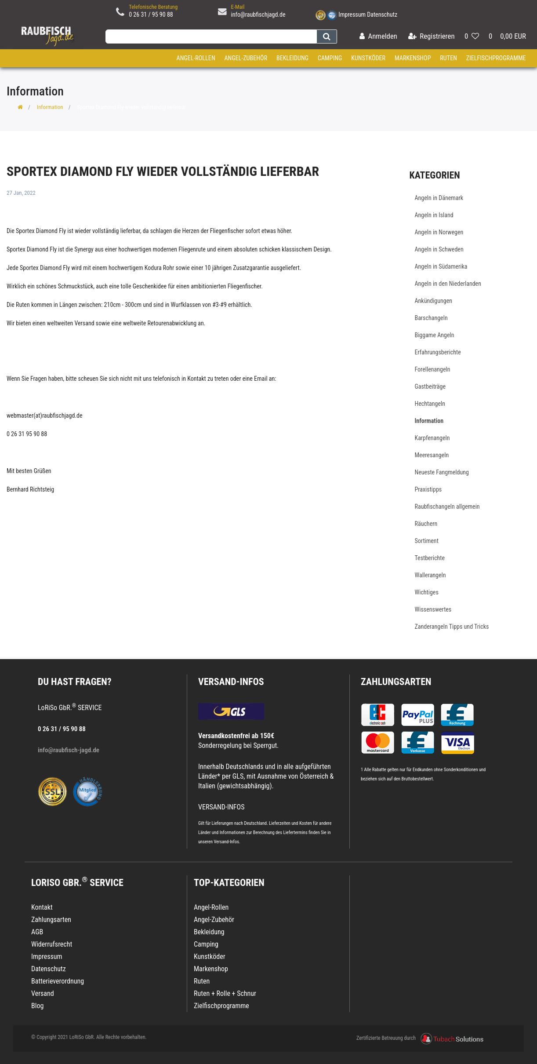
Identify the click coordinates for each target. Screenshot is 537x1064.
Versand (42, 993)
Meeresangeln (432, 455)
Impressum (352, 14)
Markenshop (413, 58)
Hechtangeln (430, 403)
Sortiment (427, 540)
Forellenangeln (432, 369)
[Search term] (210, 36)
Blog (37, 1006)
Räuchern (426, 523)
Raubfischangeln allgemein (447, 506)
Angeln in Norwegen (439, 232)
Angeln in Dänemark (439, 197)
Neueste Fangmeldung (442, 472)
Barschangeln (431, 317)
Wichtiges (427, 592)
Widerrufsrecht (51, 944)
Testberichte (430, 557)
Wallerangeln (430, 575)
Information (50, 107)
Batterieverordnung (57, 981)
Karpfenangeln (432, 437)
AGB (37, 932)
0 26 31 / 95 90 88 (151, 14)
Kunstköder (368, 58)
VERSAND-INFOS (231, 681)
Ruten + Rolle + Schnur (225, 993)
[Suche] (326, 36)
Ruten (448, 58)
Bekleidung (292, 58)
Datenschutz (382, 14)
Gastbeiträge (430, 386)
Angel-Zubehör (245, 58)
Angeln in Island (434, 215)
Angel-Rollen (196, 58)
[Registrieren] (431, 37)
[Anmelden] (378, 37)
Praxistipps (428, 489)
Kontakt (42, 907)
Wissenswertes (433, 609)
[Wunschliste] (472, 37)
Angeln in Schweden (439, 249)
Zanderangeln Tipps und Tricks (452, 626)
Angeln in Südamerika (441, 266)
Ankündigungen (434, 300)
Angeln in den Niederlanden (448, 283)
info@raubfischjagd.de (258, 14)
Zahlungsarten (396, 681)
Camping (330, 58)
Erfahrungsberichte (438, 352)
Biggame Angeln (434, 335)
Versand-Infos (226, 842)
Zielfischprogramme (496, 58)
